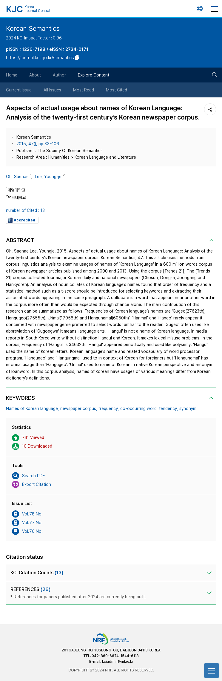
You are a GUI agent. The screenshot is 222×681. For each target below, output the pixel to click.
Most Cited (116, 90)
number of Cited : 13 (25, 210)
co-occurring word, (139, 408)
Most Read (83, 90)
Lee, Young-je (48, 176)
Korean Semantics (33, 28)
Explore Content (93, 75)
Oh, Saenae (17, 176)
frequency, (108, 408)
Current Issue (19, 90)
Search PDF (28, 475)
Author (59, 75)
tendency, (168, 408)
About (35, 75)
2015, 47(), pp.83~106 (37, 143)
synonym (187, 408)
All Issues (52, 90)
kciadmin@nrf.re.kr (117, 661)
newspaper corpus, (78, 408)
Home (11, 75)
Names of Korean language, (32, 408)
